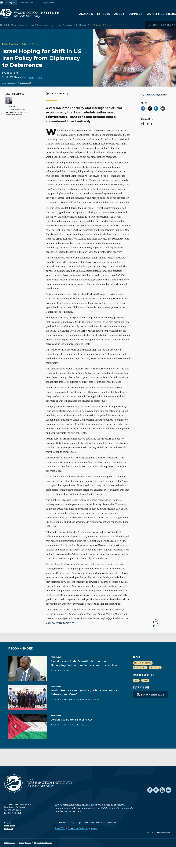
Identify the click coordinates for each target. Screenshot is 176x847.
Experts (103, 14)
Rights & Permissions (43, 842)
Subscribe (8, 828)
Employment (9, 842)
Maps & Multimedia (161, 14)
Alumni (94, 828)
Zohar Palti (11, 72)
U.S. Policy (155, 667)
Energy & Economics (39, 25)
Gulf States (81, 25)
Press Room (9, 825)
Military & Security (19, 25)
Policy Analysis (10, 44)
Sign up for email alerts (150, 694)
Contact (7, 823)
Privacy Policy (25, 842)
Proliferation (140, 667)
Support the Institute (78, 828)
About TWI (60, 828)
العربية (31, 77)
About (119, 14)
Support (135, 14)
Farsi (40, 77)
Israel (145, 680)
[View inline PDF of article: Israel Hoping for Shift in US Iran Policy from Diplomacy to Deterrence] (155, 94)
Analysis (86, 14)
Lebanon (69, 25)
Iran (60, 25)
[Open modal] (162, 25)
